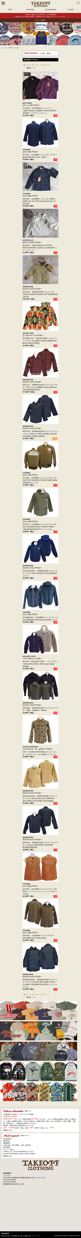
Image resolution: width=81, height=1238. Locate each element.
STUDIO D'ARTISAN (30, 747)
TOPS (10, 9)
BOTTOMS (30, 9)
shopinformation (6, 1236)
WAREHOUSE (28, 287)
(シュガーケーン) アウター (33, 335)
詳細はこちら (7, 1130)
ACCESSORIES (50, 9)
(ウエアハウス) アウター (32, 289)
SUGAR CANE (28, 333)
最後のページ (31, 68)
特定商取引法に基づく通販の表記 (21, 1236)
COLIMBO (26, 149)
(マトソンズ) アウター (31, 105)
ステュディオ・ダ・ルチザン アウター (38, 749)
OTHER (71, 9)
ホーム (4, 48)
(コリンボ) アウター (30, 152)
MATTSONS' (27, 103)
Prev (3, 34)
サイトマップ (36, 1236)
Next (78, 34)
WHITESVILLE (28, 240)
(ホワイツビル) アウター (32, 242)
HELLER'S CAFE (29, 656)
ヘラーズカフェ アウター (32, 658)
